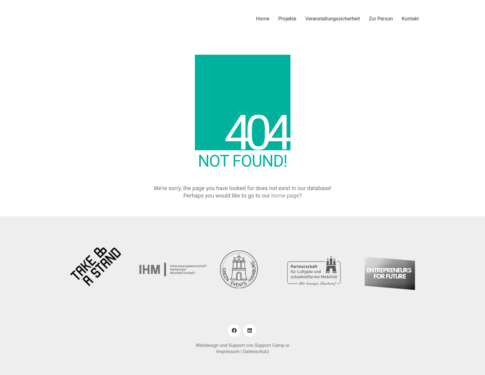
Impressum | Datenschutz (242, 351)
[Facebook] (234, 330)
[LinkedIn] (249, 330)
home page (285, 195)
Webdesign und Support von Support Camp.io (242, 345)
